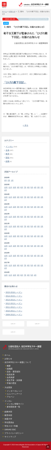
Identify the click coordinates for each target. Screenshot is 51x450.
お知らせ (8, 359)
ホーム (7, 355)
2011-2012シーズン (14, 307)
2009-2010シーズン (14, 315)
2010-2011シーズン (14, 311)
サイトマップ (10, 437)
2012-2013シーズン (14, 303)
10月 (14, 187)
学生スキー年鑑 (11, 426)
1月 (12, 180)
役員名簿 (10, 374)
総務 (7, 161)
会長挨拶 (10, 377)
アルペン (10, 397)
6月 (28, 187)
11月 (10, 187)
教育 (7, 154)
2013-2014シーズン (14, 300)
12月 (6, 187)
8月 (21, 187)
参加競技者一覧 (13, 407)
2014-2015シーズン (14, 296)
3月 (5, 180)
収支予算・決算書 (14, 380)
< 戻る (25, 125)
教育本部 (8, 415)
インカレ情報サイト (15, 404)
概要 (9, 366)
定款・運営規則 (13, 371)
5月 (31, 187)
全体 (7, 150)
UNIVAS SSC (10, 429)
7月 (25, 187)
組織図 (10, 369)
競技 (7, 158)
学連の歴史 (11, 383)
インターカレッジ (14, 391)
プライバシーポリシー (14, 433)
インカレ (9, 146)
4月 (35, 187)
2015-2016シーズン (14, 292)
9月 (18, 187)
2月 (9, 180)
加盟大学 (8, 419)
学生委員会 (9, 422)
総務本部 (8, 412)
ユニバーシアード (14, 394)
